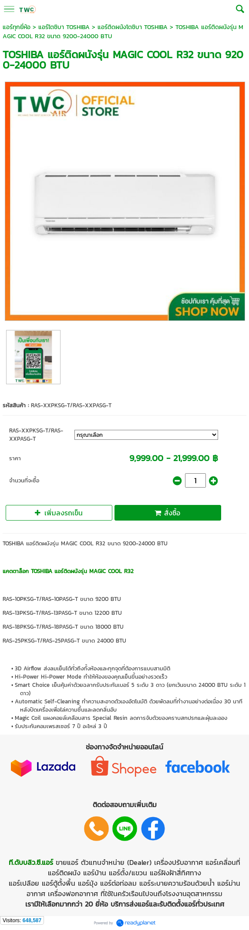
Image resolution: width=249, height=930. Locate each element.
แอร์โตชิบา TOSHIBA (64, 27)
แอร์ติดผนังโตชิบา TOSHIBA (133, 27)
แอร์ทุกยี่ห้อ (16, 27)
